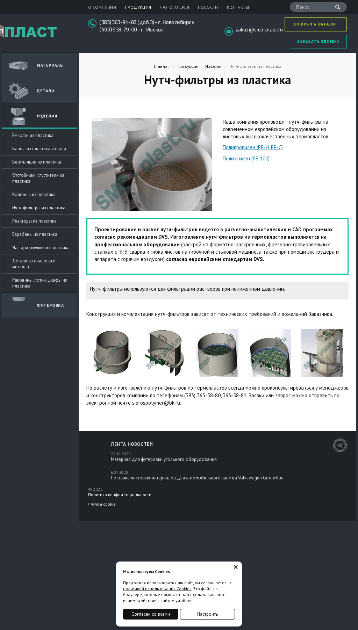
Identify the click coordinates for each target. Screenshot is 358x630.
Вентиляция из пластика (36, 162)
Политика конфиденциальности (119, 494)
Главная (162, 66)
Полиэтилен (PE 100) (246, 158)
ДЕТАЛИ (32, 91)
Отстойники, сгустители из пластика (38, 178)
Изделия (33, 116)
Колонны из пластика (34, 194)
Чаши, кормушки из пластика (41, 248)
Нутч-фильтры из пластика (38, 208)
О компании (102, 7)
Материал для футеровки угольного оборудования (164, 459)
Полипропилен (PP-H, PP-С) (253, 147)
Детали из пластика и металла (34, 264)
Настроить (207, 614)
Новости (208, 7)
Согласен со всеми (150, 614)
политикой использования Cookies (157, 588)
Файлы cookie (102, 504)
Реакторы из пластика (34, 221)
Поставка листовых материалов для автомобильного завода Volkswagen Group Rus (197, 478)
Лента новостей (132, 444)
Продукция (138, 7)
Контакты (238, 7)
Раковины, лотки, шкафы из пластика (39, 283)
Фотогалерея (174, 7)
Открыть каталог (316, 24)
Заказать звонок (318, 41)
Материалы (36, 65)
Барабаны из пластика (34, 234)
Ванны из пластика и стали (39, 149)
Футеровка (36, 305)
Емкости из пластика (32, 135)
